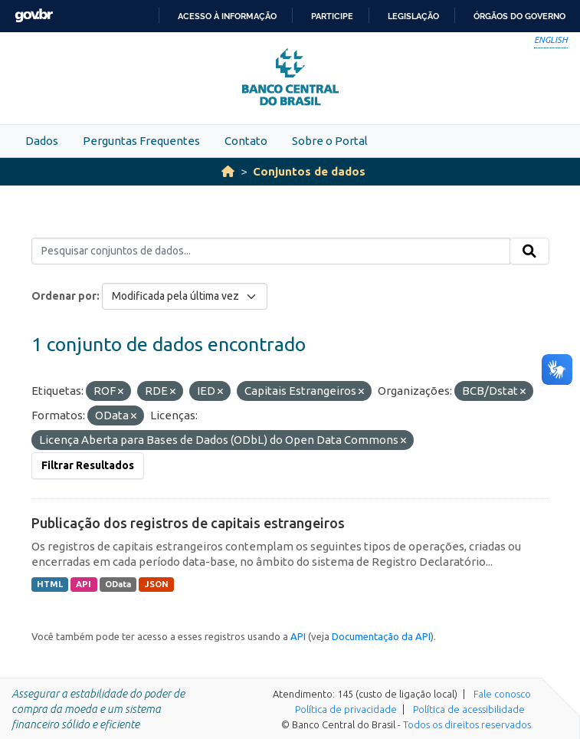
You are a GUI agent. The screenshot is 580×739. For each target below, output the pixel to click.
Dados (41, 140)
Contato (245, 140)
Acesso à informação (227, 16)
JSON (157, 584)
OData (118, 584)
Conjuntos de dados (309, 171)
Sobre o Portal (330, 140)
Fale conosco (502, 693)
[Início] (227, 171)
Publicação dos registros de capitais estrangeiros (188, 522)
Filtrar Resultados (87, 465)
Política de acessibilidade (469, 709)
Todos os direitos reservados (467, 724)
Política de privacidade (346, 709)
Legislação (413, 16)
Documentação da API (381, 636)
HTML (50, 584)
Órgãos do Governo (519, 16)
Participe (332, 16)
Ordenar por (64, 296)
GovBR (34, 15)
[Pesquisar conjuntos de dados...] (270, 251)
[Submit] (529, 251)
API (83, 584)
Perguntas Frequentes (141, 140)
